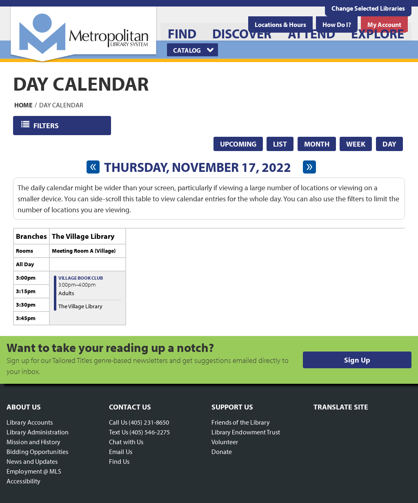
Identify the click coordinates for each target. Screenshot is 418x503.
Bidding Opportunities (37, 451)
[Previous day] (93, 167)
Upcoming (238, 144)
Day (389, 144)
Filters (46, 125)
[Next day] (309, 167)
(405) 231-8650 (149, 422)
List (280, 144)
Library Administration (38, 432)
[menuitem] (182, 32)
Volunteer (224, 442)
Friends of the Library (240, 422)
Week (355, 144)
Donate (221, 451)
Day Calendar (61, 104)
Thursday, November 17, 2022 (197, 167)
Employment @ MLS (34, 471)
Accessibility (23, 481)
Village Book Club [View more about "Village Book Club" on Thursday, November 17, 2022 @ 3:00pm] (80, 278)
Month (316, 144)
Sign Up (357, 360)
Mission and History (33, 442)
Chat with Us (126, 442)
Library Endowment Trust (245, 432)
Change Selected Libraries (368, 8)
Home (23, 104)
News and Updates (32, 461)
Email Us (120, 451)
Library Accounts (30, 422)
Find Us (119, 461)
